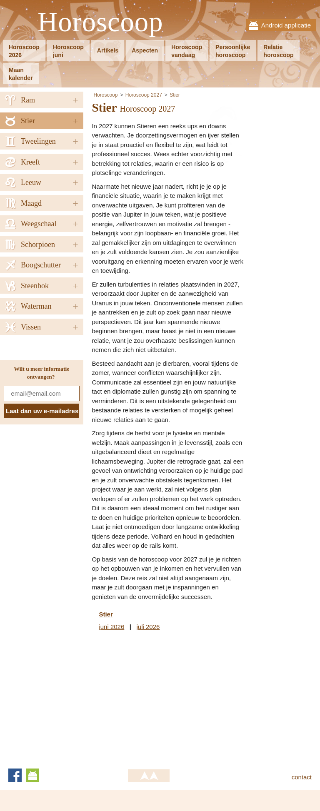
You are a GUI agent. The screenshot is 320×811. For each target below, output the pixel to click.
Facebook (15, 775)
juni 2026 (111, 626)
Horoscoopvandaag (186, 51)
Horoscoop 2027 (143, 95)
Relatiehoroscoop (278, 51)
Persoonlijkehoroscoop (232, 51)
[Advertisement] (162, 698)
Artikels (107, 50)
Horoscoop (100, 22)
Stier (175, 95)
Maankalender (21, 74)
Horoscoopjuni (68, 51)
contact (302, 777)
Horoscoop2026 (24, 51)
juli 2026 (148, 626)
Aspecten (145, 50)
